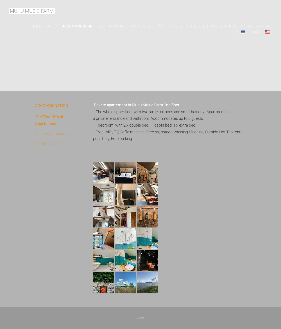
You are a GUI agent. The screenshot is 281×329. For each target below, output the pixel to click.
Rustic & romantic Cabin (55, 133)
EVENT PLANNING (112, 26)
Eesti (235, 32)
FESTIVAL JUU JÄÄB (147, 26)
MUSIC (51, 26)
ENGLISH (257, 32)
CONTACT (264, 26)
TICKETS (175, 26)
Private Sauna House (53, 143)
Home (36, 26)
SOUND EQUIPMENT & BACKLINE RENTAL (219, 26)
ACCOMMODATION (77, 26)
